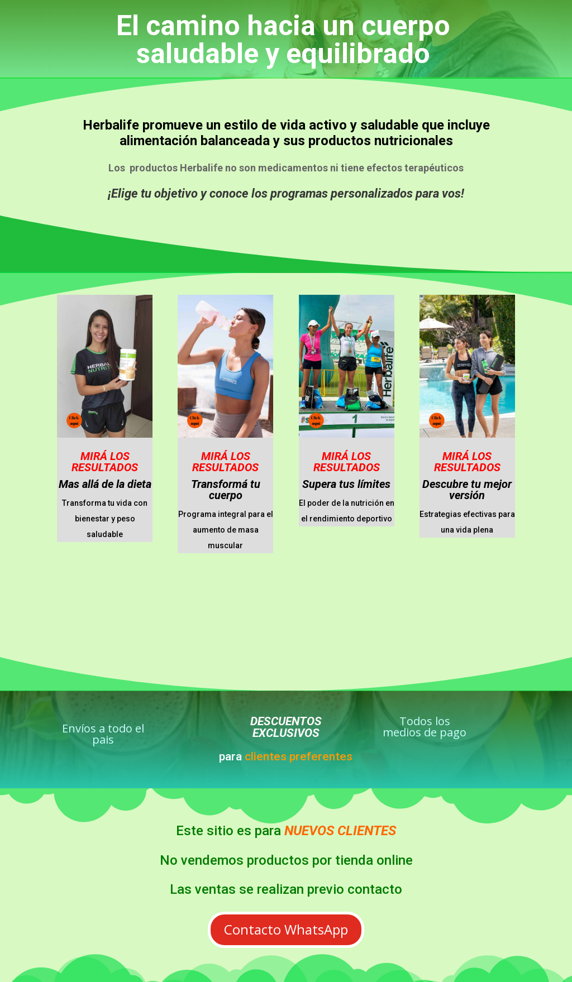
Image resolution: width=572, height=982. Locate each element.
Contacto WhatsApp (286, 929)
